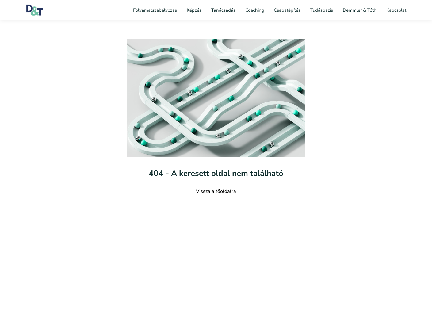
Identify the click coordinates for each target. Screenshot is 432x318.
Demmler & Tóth (360, 10)
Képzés (194, 10)
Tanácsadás (223, 10)
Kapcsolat (396, 10)
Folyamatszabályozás (155, 10)
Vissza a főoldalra (216, 191)
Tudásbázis (321, 10)
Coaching (254, 10)
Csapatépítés (287, 10)
